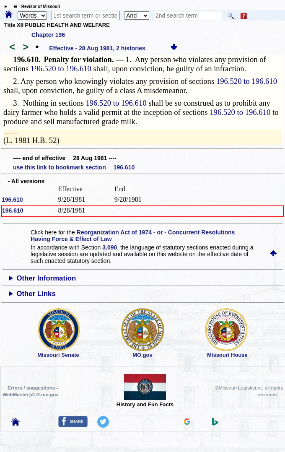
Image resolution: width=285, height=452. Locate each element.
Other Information (46, 278)
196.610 (12, 199)
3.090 (109, 247)
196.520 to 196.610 (61, 68)
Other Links (35, 294)
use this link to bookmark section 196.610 (74, 167)
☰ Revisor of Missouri (34, 6)
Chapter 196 (48, 34)
